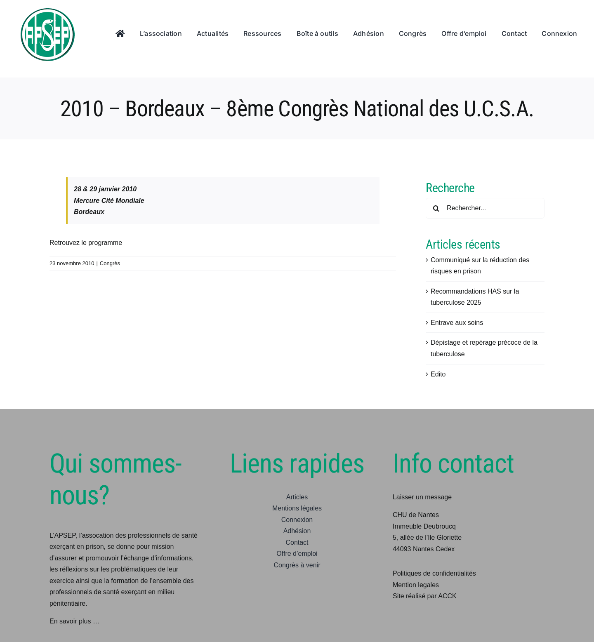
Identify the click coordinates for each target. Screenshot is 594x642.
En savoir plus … (74, 621)
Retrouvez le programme (86, 242)
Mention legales (416, 584)
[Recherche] (436, 208)
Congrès (110, 263)
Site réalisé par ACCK (425, 596)
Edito (438, 374)
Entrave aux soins (457, 322)
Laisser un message (422, 497)
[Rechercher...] (485, 208)
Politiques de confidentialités (434, 573)
